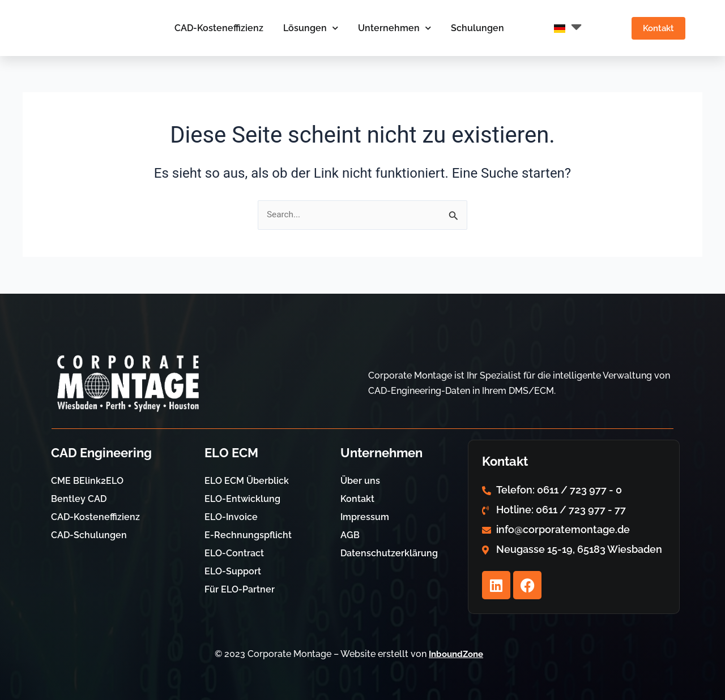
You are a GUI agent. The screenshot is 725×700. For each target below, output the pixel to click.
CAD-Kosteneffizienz (213, 28)
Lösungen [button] (305, 28)
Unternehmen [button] (389, 28)
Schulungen (472, 28)
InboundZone (456, 654)
